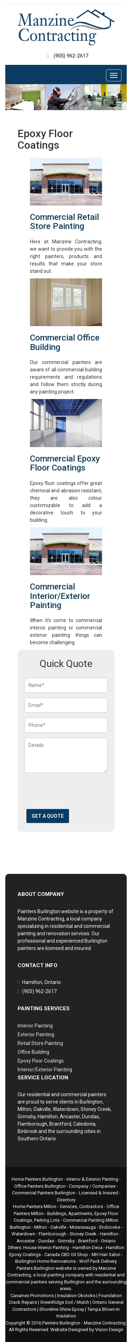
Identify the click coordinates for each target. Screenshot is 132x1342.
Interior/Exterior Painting (45, 1069)
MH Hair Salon (106, 1254)
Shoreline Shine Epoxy (61, 1309)
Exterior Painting (36, 1034)
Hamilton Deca (87, 1247)
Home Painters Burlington (37, 1179)
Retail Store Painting (40, 1043)
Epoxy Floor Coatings (41, 1061)
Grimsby (66, 1240)
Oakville (58, 1227)
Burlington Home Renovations (45, 1261)
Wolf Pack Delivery (98, 1261)
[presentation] (78, 793)
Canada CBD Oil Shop (66, 1254)
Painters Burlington (61, 1323)
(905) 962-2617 (71, 56)
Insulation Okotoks (76, 1295)
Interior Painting (35, 1026)
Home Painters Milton (34, 1206)
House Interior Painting (46, 1247)
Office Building (33, 1052)
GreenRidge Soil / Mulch (64, 1302)
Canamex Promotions (32, 1295)
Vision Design (109, 1329)
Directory (66, 1199)
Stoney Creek (83, 1233)
